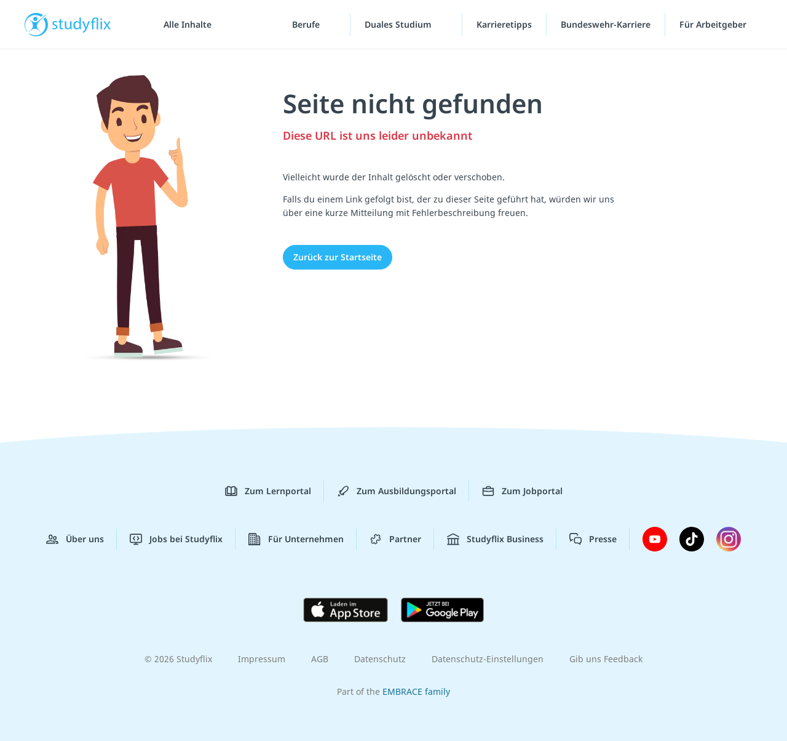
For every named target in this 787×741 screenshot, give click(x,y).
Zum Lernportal (268, 491)
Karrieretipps (504, 24)
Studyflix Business (495, 539)
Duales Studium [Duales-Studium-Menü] (399, 24)
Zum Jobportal (522, 491)
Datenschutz (380, 659)
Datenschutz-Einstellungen (488, 659)
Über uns (75, 539)
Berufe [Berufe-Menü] (307, 24)
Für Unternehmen (296, 539)
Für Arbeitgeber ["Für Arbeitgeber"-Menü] (714, 24)
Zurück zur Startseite (337, 257)
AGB (319, 659)
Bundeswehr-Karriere (606, 24)
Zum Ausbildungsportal (396, 491)
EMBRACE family (416, 691)
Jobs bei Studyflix (176, 539)
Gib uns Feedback (606, 659)
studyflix (81, 24)
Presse (593, 539)
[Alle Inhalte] (183, 24)
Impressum (261, 659)
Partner (395, 539)
